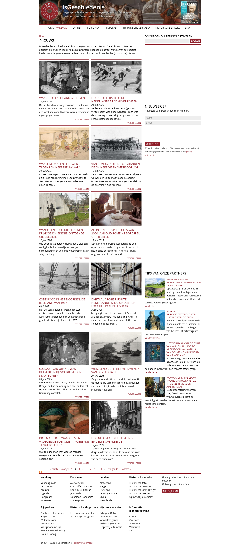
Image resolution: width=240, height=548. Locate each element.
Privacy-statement (82, 542)
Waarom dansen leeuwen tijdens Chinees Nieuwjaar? (59, 165)
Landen (77, 27)
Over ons (134, 520)
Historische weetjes (139, 493)
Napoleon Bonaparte (81, 496)
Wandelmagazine (109, 520)
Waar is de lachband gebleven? (62, 98)
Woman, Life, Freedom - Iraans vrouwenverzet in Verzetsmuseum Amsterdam (182, 382)
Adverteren (135, 523)
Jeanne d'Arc (77, 493)
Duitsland (105, 489)
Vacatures (134, 527)
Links (132, 530)
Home (50, 27)
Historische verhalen (136, 27)
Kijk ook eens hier (110, 507)
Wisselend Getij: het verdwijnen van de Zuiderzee (115, 370)
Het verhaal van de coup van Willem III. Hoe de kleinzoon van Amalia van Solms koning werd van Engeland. (183, 349)
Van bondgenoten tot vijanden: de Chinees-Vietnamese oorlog (115, 165)
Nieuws (45, 489)
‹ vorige (65, 469)
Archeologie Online (110, 523)
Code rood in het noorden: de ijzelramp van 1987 (62, 301)
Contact (133, 516)
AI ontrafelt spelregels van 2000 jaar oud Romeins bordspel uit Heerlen (115, 233)
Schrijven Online (108, 513)
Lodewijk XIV (77, 500)
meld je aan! (170, 491)
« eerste (54, 469)
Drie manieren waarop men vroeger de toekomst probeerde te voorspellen (64, 441)
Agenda (45, 493)
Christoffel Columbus (81, 486)
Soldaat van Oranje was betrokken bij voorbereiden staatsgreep (60, 372)
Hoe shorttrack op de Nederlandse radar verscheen (114, 99)
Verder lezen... (152, 306)
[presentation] (170, 132)
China (103, 496)
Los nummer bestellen (82, 513)
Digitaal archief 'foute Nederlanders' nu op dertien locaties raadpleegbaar (113, 302)
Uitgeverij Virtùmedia (111, 527)
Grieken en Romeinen (52, 513)
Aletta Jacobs (77, 482)
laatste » (126, 469)
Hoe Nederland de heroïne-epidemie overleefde (112, 439)
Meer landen (106, 500)
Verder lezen (82, 119)
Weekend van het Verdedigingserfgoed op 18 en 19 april (183, 282)
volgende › (114, 469)
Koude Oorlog (48, 534)
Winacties (46, 500)
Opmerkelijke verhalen (141, 496)
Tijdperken (111, 27)
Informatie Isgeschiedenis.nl (139, 509)
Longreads (46, 496)
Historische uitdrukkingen (142, 489)
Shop (188, 27)
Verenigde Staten (109, 493)
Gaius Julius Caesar (80, 489)
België (103, 486)
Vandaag (62, 27)
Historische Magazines (84, 507)
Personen (93, 27)
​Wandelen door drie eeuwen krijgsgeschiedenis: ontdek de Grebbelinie (61, 233)
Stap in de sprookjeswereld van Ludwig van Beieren (181, 314)
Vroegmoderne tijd (51, 527)
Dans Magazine (108, 516)
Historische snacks (167, 27)
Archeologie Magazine (82, 516)
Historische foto (138, 482)
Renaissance (47, 523)
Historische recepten (140, 486)
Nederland (105, 482)
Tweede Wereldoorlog (53, 530)
